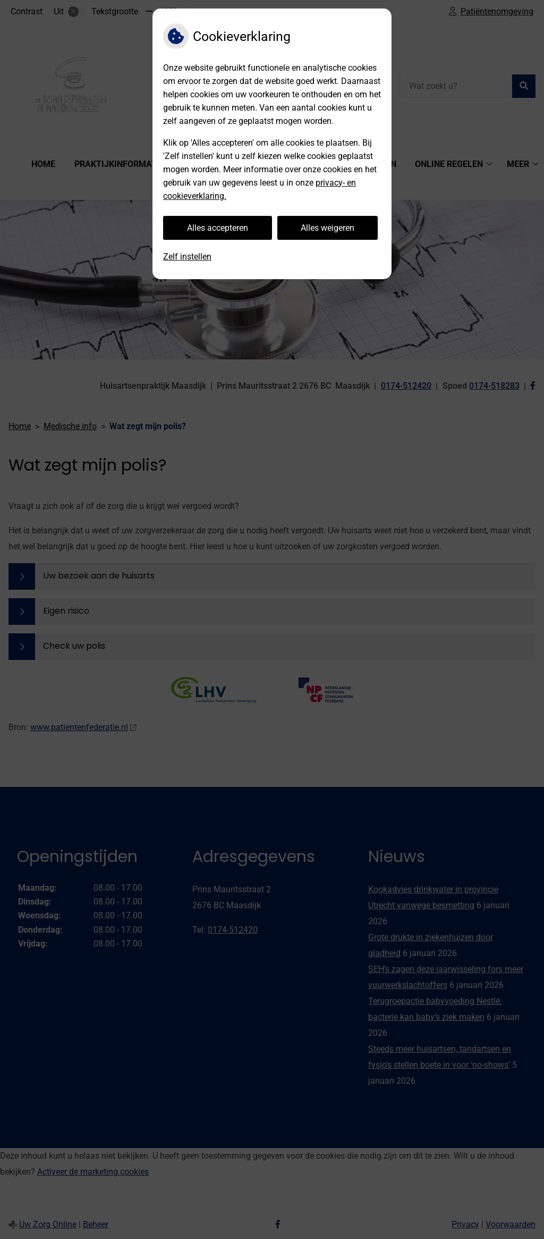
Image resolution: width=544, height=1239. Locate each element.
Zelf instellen (187, 257)
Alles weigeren (327, 228)
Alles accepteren (217, 228)
